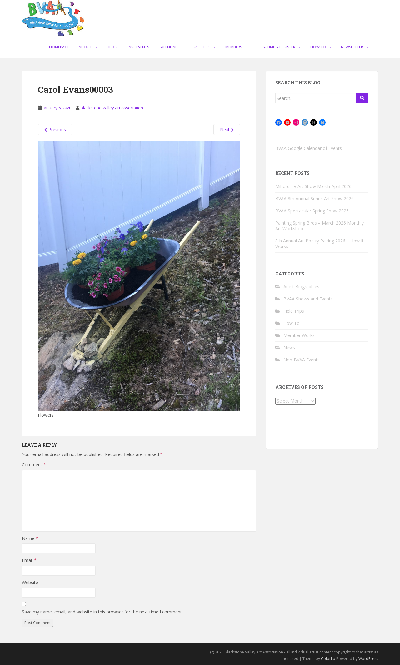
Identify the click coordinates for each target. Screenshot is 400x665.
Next (227, 129)
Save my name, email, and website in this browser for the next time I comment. (102, 612)
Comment (34, 465)
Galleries (201, 47)
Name (30, 538)
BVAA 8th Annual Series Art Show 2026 (314, 198)
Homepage (59, 47)
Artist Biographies (301, 287)
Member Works (299, 335)
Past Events (138, 47)
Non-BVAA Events (301, 360)
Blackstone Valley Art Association (112, 108)
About (85, 47)
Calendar (168, 47)
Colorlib (328, 658)
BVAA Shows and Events (308, 299)
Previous (55, 129)
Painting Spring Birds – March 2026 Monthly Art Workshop (319, 225)
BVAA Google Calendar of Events (308, 148)
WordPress (368, 658)
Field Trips (293, 311)
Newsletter (352, 47)
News (289, 347)
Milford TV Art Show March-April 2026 (313, 186)
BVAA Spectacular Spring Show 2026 (312, 211)
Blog (112, 47)
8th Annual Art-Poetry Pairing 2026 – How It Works (319, 243)
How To (318, 47)
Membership (236, 47)
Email (29, 560)
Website (30, 582)
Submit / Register (279, 47)
